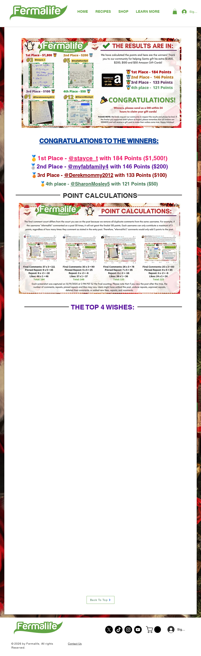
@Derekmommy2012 (88, 175)
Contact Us (75, 643)
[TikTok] (118, 629)
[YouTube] (138, 629)
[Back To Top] (100, 600)
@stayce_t (83, 158)
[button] (147, 11)
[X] (109, 629)
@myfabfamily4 (88, 166)
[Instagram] (128, 629)
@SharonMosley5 (90, 184)
